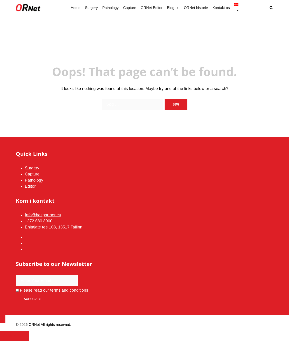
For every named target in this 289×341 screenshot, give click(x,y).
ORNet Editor (152, 8)
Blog (173, 7)
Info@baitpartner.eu (43, 215)
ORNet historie (196, 8)
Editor (30, 186)
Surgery (91, 8)
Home (75, 8)
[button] (271, 8)
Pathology (110, 8)
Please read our (52, 290)
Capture (129, 8)
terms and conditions (69, 290)
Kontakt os (221, 8)
